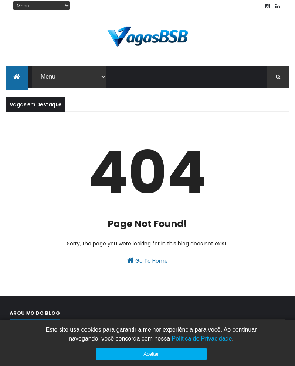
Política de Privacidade (202, 338)
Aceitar (151, 354)
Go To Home (147, 260)
